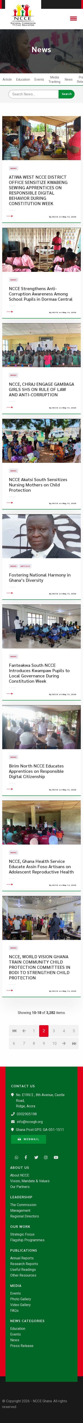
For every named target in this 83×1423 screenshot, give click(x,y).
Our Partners (20, 1187)
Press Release (21, 1346)
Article (7, 79)
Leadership (21, 1197)
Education (23, 79)
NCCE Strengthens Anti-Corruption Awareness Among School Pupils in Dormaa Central (41, 320)
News (69, 79)
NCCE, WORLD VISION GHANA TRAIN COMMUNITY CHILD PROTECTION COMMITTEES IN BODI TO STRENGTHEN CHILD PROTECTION (39, 993)
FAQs (14, 1310)
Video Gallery (20, 1305)
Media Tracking (54, 79)
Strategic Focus (22, 1234)
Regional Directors (24, 1216)
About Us (19, 1167)
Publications (23, 1250)
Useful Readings (23, 1269)
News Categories (27, 1321)
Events (39, 79)
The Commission (23, 1205)
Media (15, 1285)
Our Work (20, 1226)
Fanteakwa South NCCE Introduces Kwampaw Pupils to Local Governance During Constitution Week (39, 699)
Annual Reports (22, 1258)
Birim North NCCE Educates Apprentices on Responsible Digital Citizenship (36, 797)
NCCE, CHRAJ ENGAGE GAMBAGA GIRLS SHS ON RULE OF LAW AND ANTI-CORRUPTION (41, 416)
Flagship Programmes (27, 1240)
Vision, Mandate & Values (30, 1181)
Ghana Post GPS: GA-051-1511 (40, 1130)
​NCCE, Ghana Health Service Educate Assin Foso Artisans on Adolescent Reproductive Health (41, 893)
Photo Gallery (20, 1299)
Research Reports (24, 1264)
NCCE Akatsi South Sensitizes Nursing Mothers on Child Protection (38, 511)
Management (20, 1210)
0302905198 (27, 1114)
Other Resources (23, 1275)
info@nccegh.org (30, 1122)
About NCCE (19, 1175)
